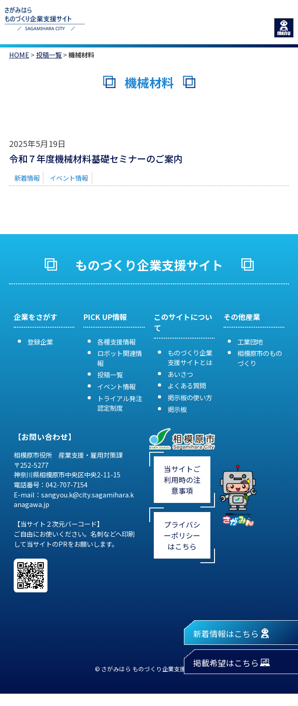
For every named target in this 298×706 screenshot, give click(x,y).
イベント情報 (69, 178)
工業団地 (250, 341)
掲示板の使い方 (189, 397)
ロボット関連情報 (119, 358)
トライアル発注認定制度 (119, 403)
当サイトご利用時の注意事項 (182, 479)
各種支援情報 (116, 341)
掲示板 (177, 409)
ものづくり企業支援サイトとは (189, 357)
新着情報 (27, 178)
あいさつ (180, 374)
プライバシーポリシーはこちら (182, 535)
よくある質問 (186, 385)
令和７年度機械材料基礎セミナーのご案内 (96, 158)
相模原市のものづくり (259, 358)
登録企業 (40, 341)
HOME (19, 54)
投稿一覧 (49, 54)
